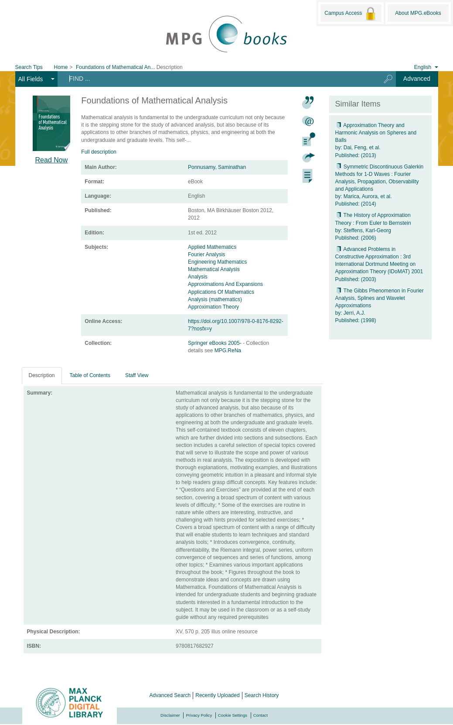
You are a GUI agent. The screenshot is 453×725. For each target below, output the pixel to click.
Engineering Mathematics (217, 262)
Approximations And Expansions (225, 284)
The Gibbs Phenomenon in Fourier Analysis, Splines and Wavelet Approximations (379, 298)
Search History (262, 695)
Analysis (198, 277)
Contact (260, 715)
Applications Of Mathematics (221, 292)
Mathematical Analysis (214, 269)
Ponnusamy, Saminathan (217, 167)
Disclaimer (170, 715)
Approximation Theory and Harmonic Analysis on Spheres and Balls (376, 132)
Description (42, 375)
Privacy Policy (199, 715)
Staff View (137, 375)
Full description (98, 152)
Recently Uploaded (217, 695)
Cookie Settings (232, 715)
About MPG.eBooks (418, 13)
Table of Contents (90, 375)
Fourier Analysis (206, 254)
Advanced (416, 78)
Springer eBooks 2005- (215, 343)
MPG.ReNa (228, 350)
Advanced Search (170, 695)
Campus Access (350, 14)
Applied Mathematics (212, 247)
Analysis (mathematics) (215, 299)
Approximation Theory (213, 307)
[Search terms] (215, 78)
